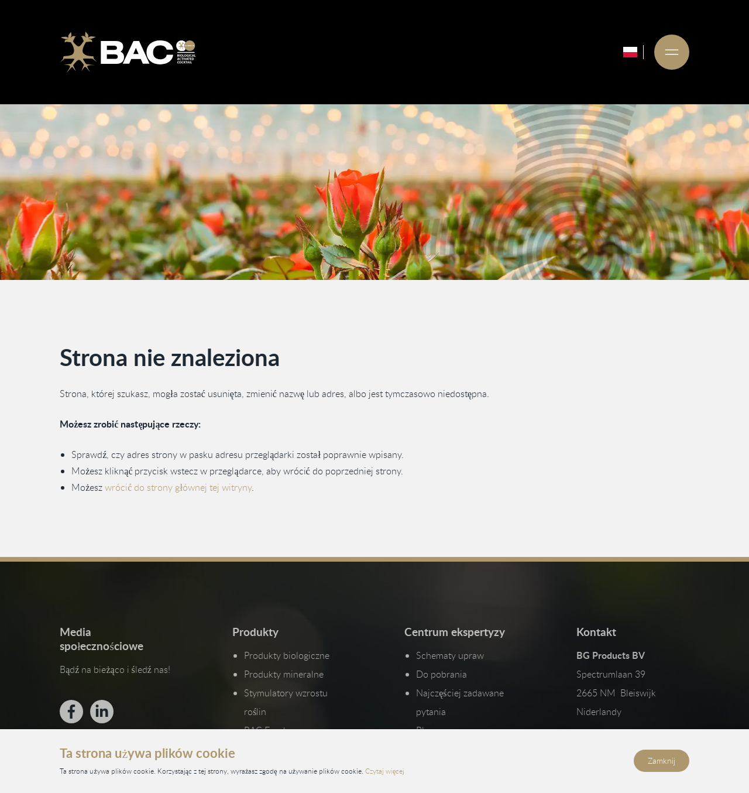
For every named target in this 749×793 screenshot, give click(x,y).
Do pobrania (441, 674)
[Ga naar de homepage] (127, 52)
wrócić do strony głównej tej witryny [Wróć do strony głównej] (178, 487)
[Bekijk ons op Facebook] (71, 711)
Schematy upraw (450, 655)
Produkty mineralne (284, 674)
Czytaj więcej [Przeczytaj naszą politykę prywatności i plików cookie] (384, 770)
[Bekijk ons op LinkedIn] (102, 711)
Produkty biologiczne (286, 655)
